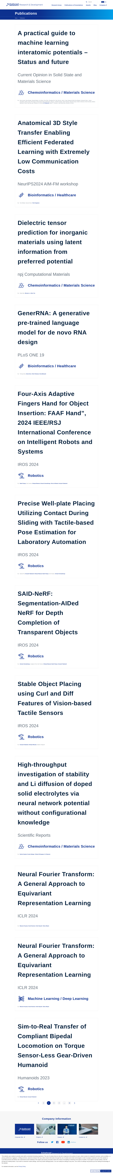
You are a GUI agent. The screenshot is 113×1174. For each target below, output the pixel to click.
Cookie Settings (95, 1171)
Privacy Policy (22, 1166)
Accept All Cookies (106, 1171)
